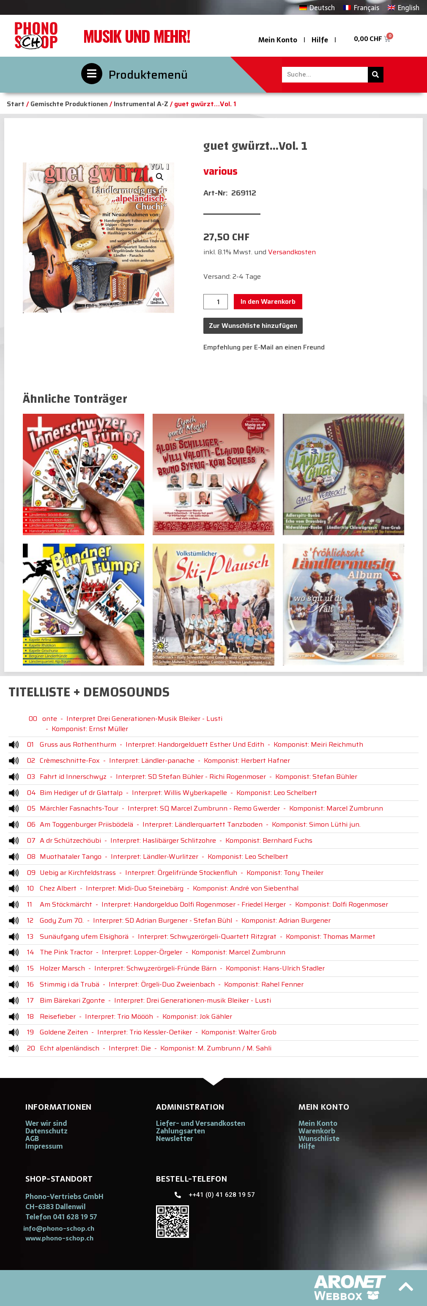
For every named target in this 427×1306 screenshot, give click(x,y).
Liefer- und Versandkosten (200, 1123)
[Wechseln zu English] (403, 7)
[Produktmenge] (215, 301)
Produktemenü (148, 75)
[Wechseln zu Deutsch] (317, 7)
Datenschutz (46, 1131)
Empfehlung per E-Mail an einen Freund (264, 347)
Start (16, 104)
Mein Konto (277, 39)
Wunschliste (318, 1138)
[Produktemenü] (91, 73)
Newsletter (174, 1138)
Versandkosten (292, 252)
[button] (159, 176)
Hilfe (320, 39)
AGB (32, 1138)
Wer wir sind (46, 1123)
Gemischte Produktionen (69, 104)
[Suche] (375, 74)
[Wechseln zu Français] (361, 7)
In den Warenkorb (268, 301)
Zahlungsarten (180, 1131)
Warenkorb (316, 1131)
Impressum (44, 1146)
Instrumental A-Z (141, 104)
